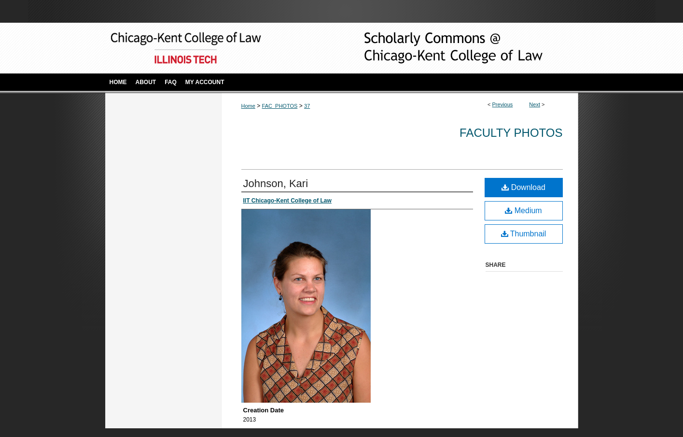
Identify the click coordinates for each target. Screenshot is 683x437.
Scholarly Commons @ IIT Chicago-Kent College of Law (438, 48)
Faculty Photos (511, 132)
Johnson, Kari (275, 183)
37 (307, 106)
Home (248, 106)
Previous (502, 104)
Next (534, 104)
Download (523, 187)
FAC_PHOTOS (280, 106)
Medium (523, 210)
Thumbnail (523, 234)
